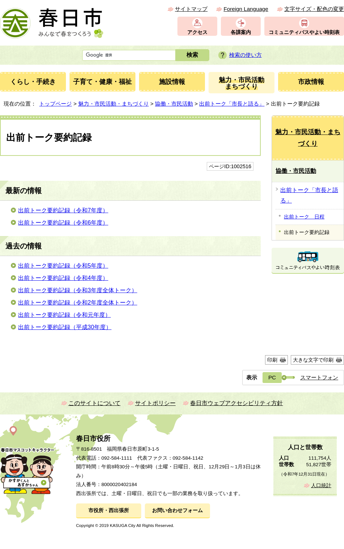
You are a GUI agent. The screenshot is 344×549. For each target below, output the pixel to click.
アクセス (197, 32)
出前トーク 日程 (304, 217)
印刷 (272, 360)
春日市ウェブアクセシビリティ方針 (236, 403)
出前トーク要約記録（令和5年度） (63, 266)
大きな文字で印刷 (313, 360)
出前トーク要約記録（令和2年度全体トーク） (77, 302)
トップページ (55, 104)
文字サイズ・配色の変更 (314, 9)
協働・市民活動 (174, 104)
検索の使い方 (245, 55)
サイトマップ (191, 9)
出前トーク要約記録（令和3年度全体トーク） (77, 290)
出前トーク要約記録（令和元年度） (64, 315)
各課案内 (241, 32)
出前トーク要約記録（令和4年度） (63, 278)
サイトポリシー (155, 403)
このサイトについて (94, 403)
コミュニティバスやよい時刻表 (304, 32)
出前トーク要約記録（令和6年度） (63, 223)
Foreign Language (245, 9)
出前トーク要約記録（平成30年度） (65, 327)
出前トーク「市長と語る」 (231, 104)
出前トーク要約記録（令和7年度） (63, 210)
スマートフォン (319, 377)
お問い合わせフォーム (177, 510)
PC (272, 377)
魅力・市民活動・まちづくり (113, 104)
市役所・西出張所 (108, 510)
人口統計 (321, 485)
